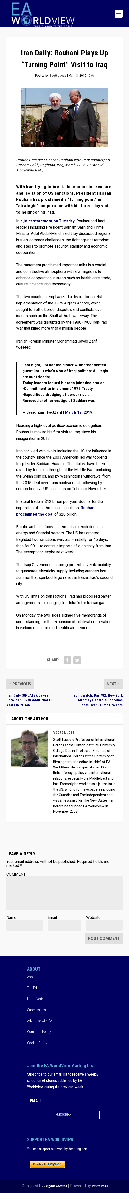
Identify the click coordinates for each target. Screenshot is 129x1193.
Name (11, 918)
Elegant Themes (55, 1186)
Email (52, 918)
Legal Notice (36, 999)
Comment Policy (39, 1032)
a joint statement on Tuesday (47, 221)
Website (93, 918)
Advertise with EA (39, 1021)
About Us (33, 977)
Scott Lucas (57, 75)
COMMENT (16, 874)
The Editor (34, 988)
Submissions (36, 1010)
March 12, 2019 (78, 412)
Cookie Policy (37, 1043)
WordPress (100, 1186)
